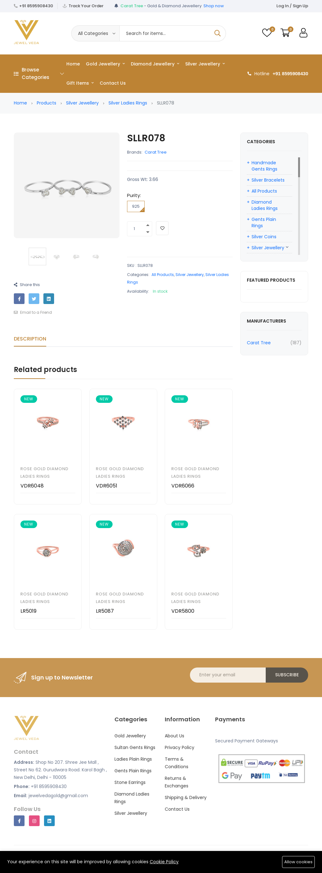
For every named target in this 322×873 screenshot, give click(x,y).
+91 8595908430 (36, 6)
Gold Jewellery (105, 64)
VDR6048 (32, 485)
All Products (163, 274)
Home (73, 64)
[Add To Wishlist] (162, 228)
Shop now (213, 6)
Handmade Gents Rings (264, 166)
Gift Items (80, 83)
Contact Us (113, 83)
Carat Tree (156, 152)
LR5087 (105, 611)
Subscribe (287, 675)
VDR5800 (182, 611)
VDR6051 (106, 485)
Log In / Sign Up (292, 6)
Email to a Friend (33, 312)
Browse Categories (39, 73)
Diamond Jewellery (155, 64)
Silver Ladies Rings (127, 103)
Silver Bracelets (268, 180)
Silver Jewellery (205, 64)
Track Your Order (86, 6)
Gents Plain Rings (264, 222)
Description (30, 338)
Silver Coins (264, 237)
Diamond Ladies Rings (265, 205)
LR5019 (28, 611)
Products (46, 103)
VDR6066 (182, 485)
